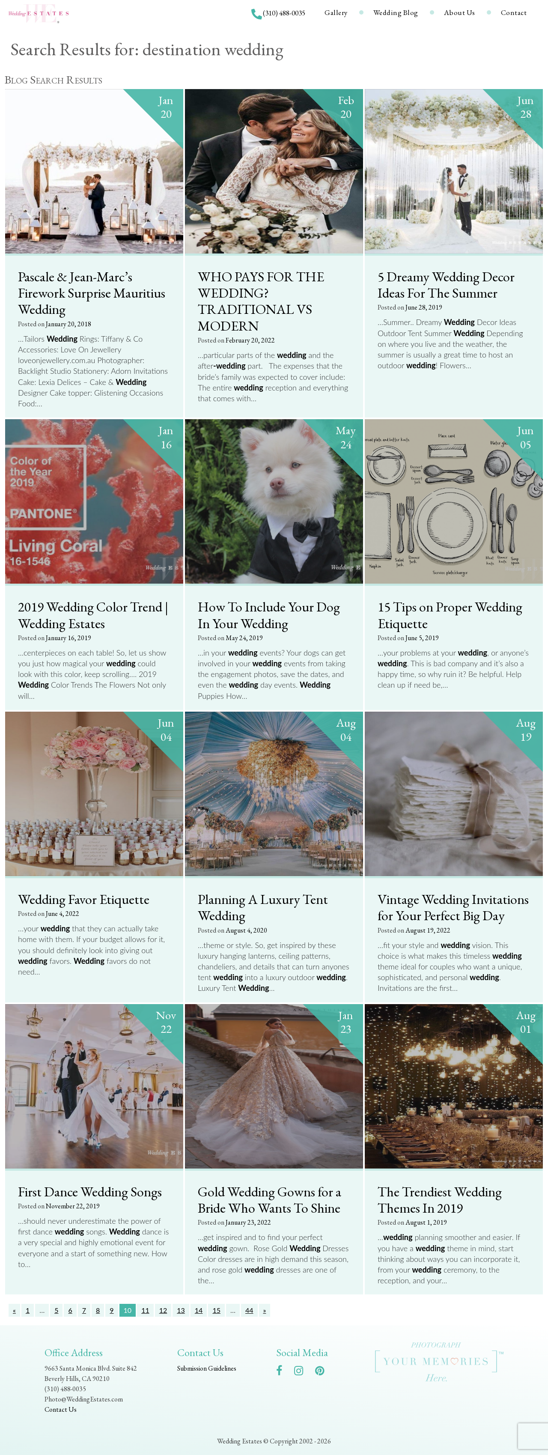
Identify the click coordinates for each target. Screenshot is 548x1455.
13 (181, 1310)
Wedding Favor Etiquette (83, 898)
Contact (514, 12)
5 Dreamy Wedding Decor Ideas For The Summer (446, 284)
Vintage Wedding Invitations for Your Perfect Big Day (453, 907)
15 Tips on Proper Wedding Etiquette (450, 615)
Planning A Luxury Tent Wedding (263, 907)
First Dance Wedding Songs (90, 1191)
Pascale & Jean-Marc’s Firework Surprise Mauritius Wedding (91, 293)
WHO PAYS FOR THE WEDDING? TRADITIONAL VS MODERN (261, 301)
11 (145, 1310)
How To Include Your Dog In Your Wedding (269, 615)
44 (249, 1310)
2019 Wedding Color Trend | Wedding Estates (93, 615)
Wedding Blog (395, 12)
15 (216, 1310)
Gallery (336, 12)
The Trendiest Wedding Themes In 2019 (440, 1199)
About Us (459, 12)
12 (163, 1310)
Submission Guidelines (206, 1368)
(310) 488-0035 (284, 13)
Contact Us (61, 1409)
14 (199, 1310)
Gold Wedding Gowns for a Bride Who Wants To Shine (269, 1199)
